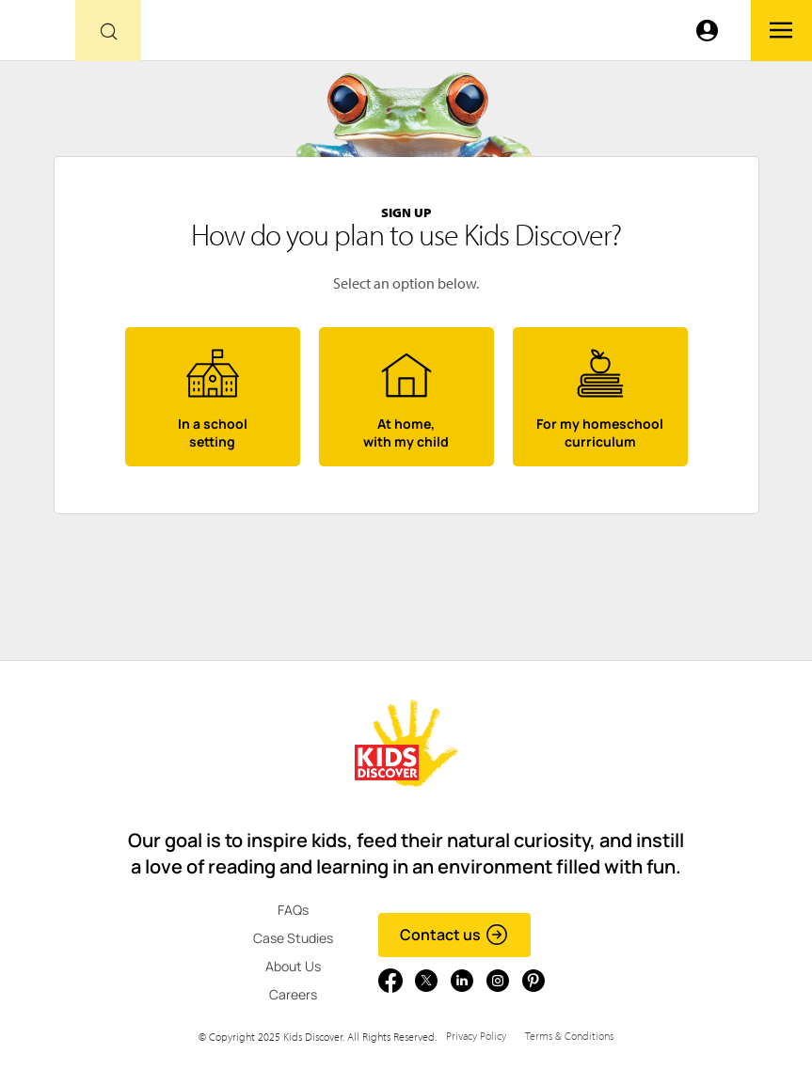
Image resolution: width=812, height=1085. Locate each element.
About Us (293, 966)
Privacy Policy (476, 1036)
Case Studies (293, 938)
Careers (293, 994)
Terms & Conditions (569, 1036)
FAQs (293, 910)
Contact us (454, 934)
